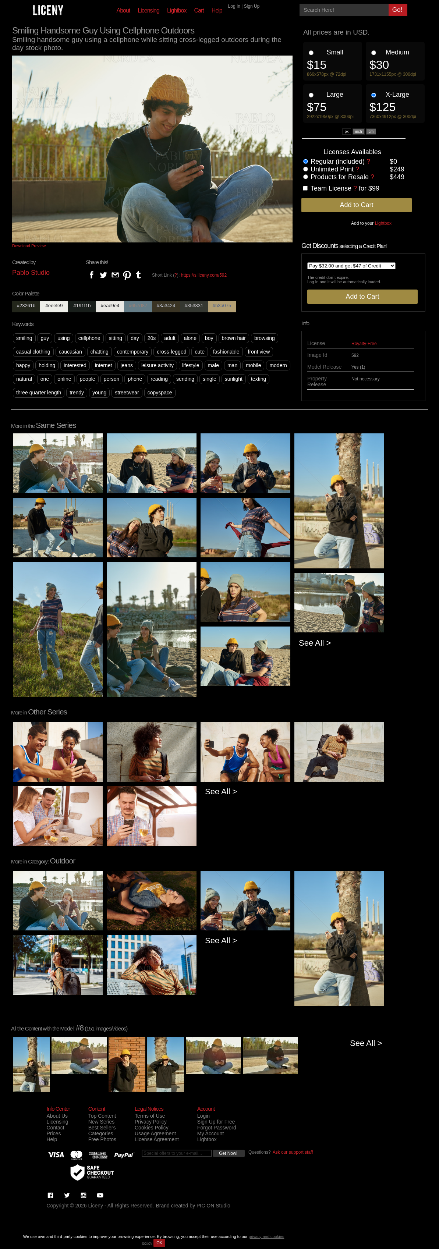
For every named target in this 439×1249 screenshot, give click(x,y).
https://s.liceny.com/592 (204, 275)
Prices (54, 1133)
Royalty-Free (364, 343)
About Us (57, 1116)
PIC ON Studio (213, 1206)
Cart (198, 10)
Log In (234, 6)
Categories (100, 1133)
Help (217, 10)
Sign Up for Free (216, 1122)
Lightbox (177, 10)
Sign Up (252, 6)
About (123, 10)
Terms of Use (150, 1116)
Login (203, 1116)
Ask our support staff (293, 1152)
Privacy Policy (151, 1122)
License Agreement (157, 1139)
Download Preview (29, 246)
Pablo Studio (31, 272)
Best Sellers (102, 1128)
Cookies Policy (152, 1128)
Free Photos (102, 1139)
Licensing (148, 10)
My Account (210, 1133)
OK (159, 1243)
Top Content (102, 1116)
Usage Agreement (155, 1133)
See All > (315, 642)
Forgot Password (216, 1128)
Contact (55, 1128)
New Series (101, 1122)
